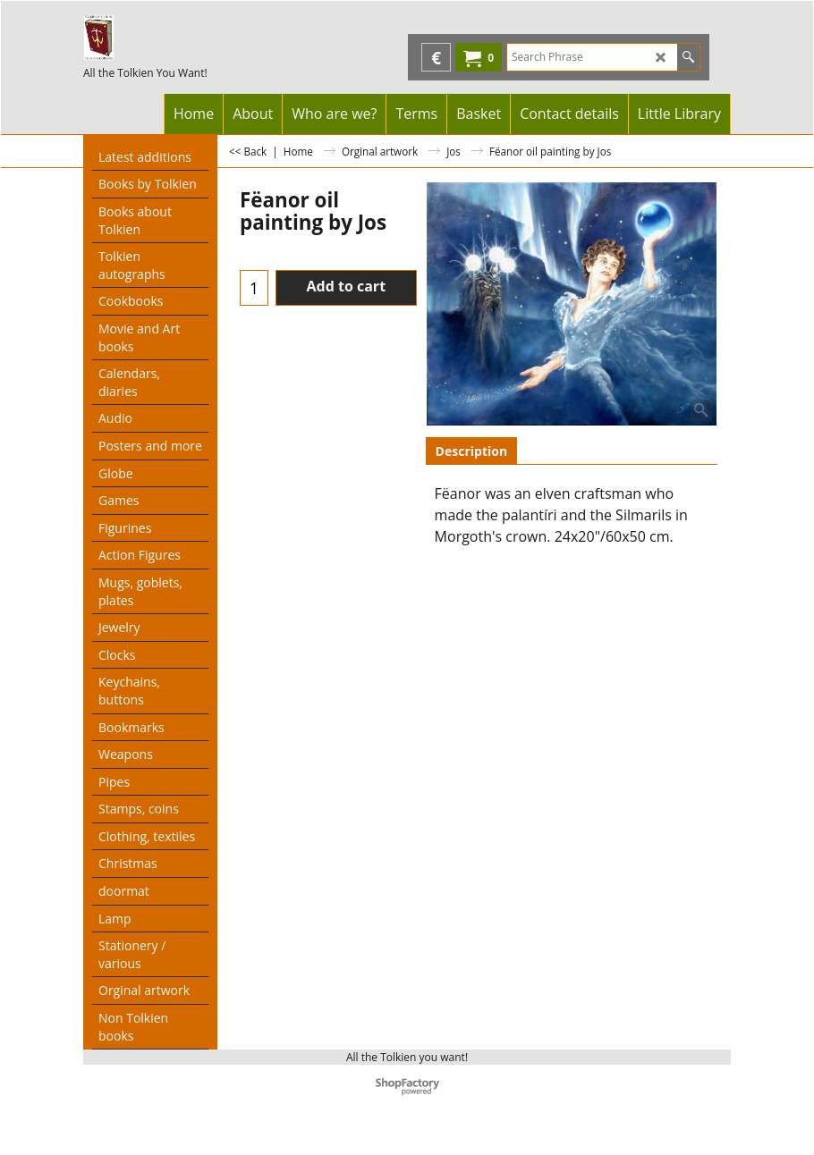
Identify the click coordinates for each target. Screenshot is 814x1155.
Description (472, 451)
